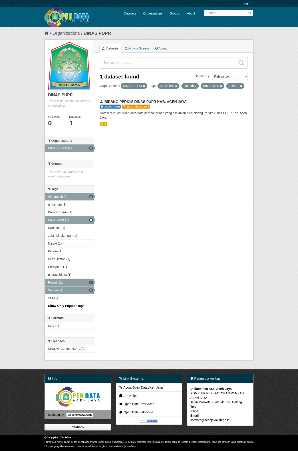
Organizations (152, 13)
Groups (174, 13)
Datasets (130, 13)
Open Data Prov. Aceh (136, 404)
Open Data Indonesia (136, 412)
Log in (247, 3)
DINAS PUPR (97, 33)
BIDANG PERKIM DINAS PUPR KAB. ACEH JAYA (145, 102)
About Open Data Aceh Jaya (141, 387)
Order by (202, 76)
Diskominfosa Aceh (79, 414)
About (191, 13)
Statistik (77, 427)
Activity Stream (137, 48)
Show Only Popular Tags (66, 306)
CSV (103, 124)
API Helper (129, 395)
